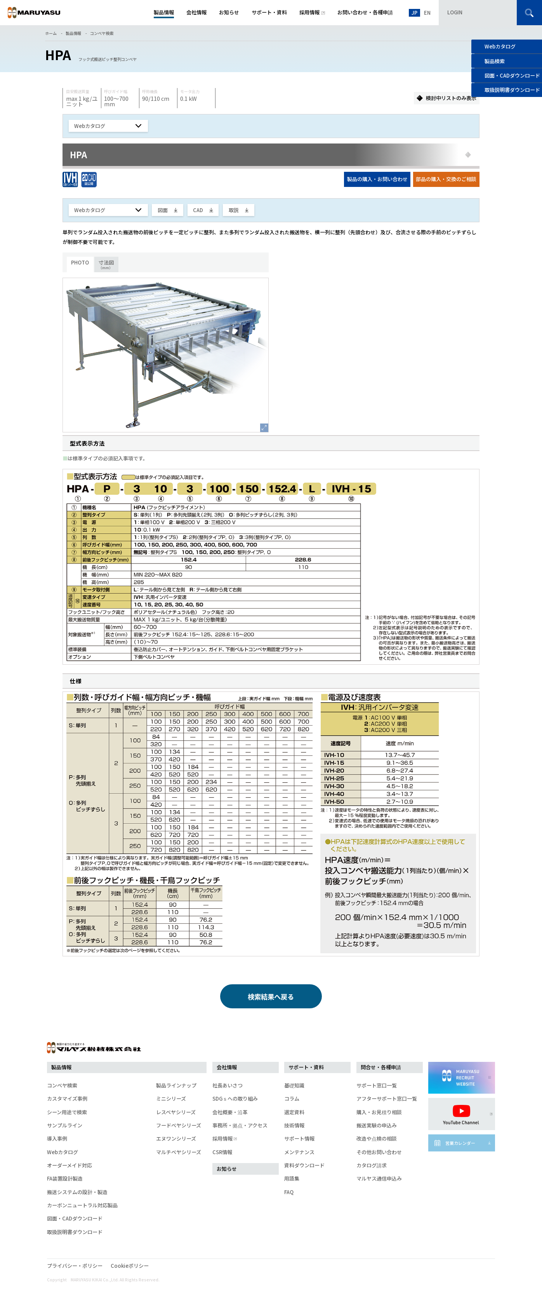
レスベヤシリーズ (176, 1112)
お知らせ (227, 1168)
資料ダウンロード (304, 1165)
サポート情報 (299, 1138)
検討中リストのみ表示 (451, 98)
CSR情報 (222, 1152)
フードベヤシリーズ (178, 1125)
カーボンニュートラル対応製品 (82, 1205)
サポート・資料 (306, 1067)
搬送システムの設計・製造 (77, 1192)
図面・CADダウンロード (74, 1218)
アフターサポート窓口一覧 (386, 1098)
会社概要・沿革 (230, 1112)
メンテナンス (299, 1152)
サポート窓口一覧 (376, 1085)
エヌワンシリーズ (176, 1138)
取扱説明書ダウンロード (74, 1232)
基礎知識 (294, 1085)
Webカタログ (500, 46)
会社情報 (227, 1067)
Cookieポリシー (130, 1265)
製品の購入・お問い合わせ (377, 179)
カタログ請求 (371, 1165)
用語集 (291, 1178)
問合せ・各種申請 (381, 1067)
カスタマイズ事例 (67, 1098)
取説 (234, 210)
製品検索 (495, 61)
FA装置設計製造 (65, 1178)
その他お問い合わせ (379, 1152)
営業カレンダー (460, 1143)
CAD (198, 210)
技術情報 (294, 1125)
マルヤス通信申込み (379, 1178)
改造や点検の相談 (376, 1138)
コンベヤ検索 (101, 33)
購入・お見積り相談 (379, 1112)
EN (427, 12)
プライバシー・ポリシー (74, 1265)
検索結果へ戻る (271, 996)
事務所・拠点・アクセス (240, 1125)
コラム (291, 1098)
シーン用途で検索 (67, 1112)
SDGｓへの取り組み (235, 1098)
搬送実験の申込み (376, 1125)
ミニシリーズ (171, 1098)
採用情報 (223, 1138)
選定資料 (294, 1112)
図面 (163, 210)
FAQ (289, 1192)
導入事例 (57, 1138)
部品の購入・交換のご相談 (446, 179)
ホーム (51, 33)
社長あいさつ (227, 1085)
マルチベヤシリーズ (178, 1152)
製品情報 (73, 33)
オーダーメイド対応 (69, 1165)
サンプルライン (64, 1125)
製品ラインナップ (176, 1085)
